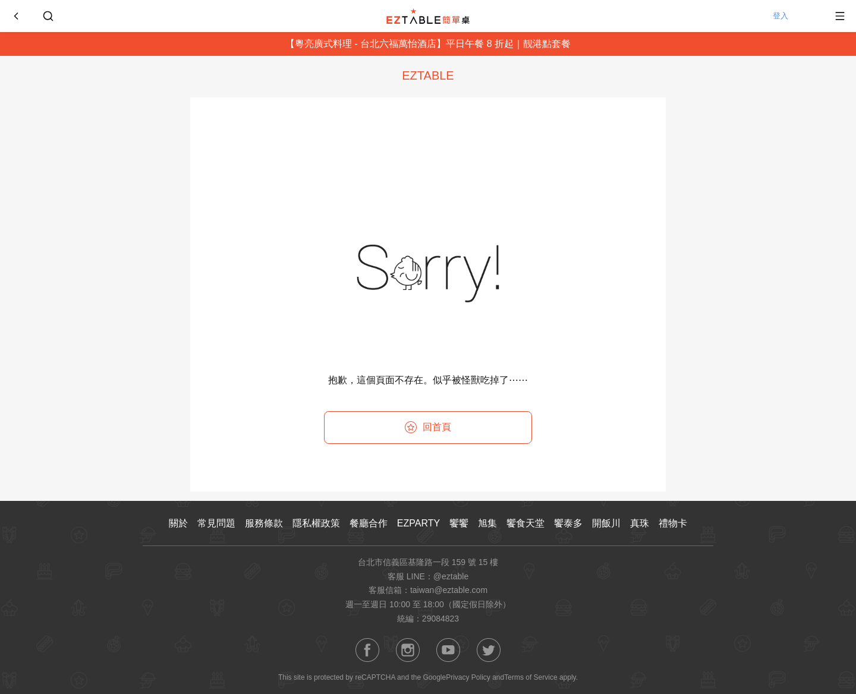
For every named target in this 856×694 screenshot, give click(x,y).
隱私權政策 (316, 523)
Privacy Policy (468, 677)
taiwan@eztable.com (448, 590)
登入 (793, 16)
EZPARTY (418, 523)
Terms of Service (530, 677)
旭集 (487, 523)
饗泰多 (568, 523)
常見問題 (216, 523)
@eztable (450, 576)
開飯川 (606, 523)
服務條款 (264, 523)
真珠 (639, 523)
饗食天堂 (525, 523)
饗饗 (458, 523)
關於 (178, 523)
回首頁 (428, 427)
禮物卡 (673, 523)
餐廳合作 (369, 523)
